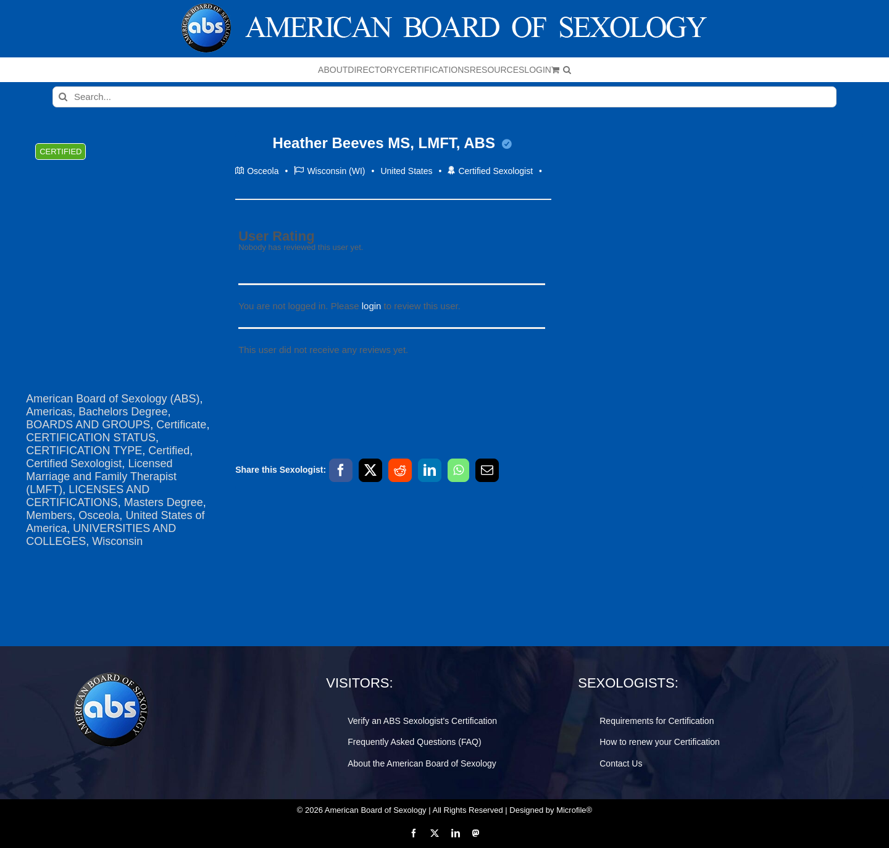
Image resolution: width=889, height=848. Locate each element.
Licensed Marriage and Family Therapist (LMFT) (101, 476)
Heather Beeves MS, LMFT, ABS (391, 143)
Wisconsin (117, 541)
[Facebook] (341, 470)
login (372, 306)
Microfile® (574, 810)
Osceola (98, 515)
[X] (370, 470)
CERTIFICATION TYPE (84, 450)
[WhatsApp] (458, 470)
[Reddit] (400, 470)
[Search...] (444, 96)
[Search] (62, 96)
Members (49, 515)
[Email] (487, 470)
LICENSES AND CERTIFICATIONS (87, 496)
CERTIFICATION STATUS (91, 437)
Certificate (181, 424)
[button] (567, 69)
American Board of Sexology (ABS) (112, 399)
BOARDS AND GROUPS (88, 424)
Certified (169, 450)
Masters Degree (163, 502)
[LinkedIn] (429, 470)
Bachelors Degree (122, 411)
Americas (49, 411)
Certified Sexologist (74, 463)
